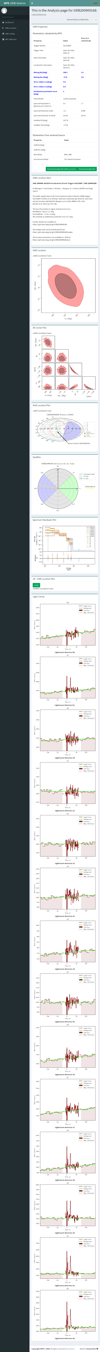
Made (82, 1349)
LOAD (36, 585)
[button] (32, 3)
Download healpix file (87, 169)
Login (95, 3)
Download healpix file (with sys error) (61, 169)
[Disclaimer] (70, 1349)
